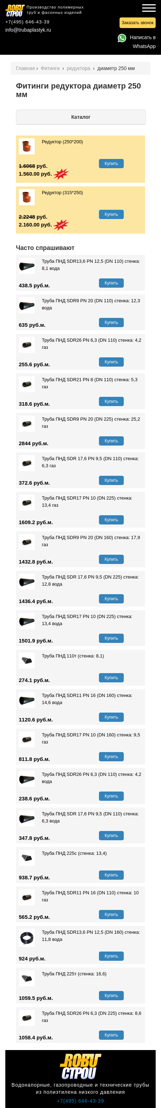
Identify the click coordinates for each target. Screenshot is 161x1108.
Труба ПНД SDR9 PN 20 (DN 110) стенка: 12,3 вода (79, 304)
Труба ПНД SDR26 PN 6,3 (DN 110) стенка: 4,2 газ (80, 344)
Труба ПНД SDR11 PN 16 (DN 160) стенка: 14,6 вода (75, 699)
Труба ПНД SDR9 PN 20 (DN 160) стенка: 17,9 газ (79, 541)
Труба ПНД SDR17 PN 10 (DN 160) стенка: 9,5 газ (79, 738)
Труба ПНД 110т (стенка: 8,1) (61, 656)
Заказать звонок (138, 22)
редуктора (79, 68)
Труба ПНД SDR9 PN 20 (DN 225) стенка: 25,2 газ (79, 423)
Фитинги (51, 68)
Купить (111, 163)
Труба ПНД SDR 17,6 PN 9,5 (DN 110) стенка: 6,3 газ (79, 462)
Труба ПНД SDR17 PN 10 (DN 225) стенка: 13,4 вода (75, 620)
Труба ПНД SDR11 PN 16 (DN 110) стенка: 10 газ (79, 896)
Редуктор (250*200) (51, 141)
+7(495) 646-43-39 (27, 22)
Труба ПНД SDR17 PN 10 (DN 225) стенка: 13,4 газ (75, 502)
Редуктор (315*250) (51, 192)
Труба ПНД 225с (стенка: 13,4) (63, 853)
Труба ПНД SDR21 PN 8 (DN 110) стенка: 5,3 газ (78, 383)
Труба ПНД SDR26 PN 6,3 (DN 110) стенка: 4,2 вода (80, 778)
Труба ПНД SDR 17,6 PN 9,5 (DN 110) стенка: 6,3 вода (79, 817)
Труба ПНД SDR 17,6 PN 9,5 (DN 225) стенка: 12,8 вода (79, 581)
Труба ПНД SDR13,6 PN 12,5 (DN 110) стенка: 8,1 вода (79, 265)
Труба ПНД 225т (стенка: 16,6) (62, 974)
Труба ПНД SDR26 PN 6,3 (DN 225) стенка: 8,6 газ (80, 1017)
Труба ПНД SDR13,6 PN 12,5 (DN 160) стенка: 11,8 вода (79, 936)
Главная (25, 68)
